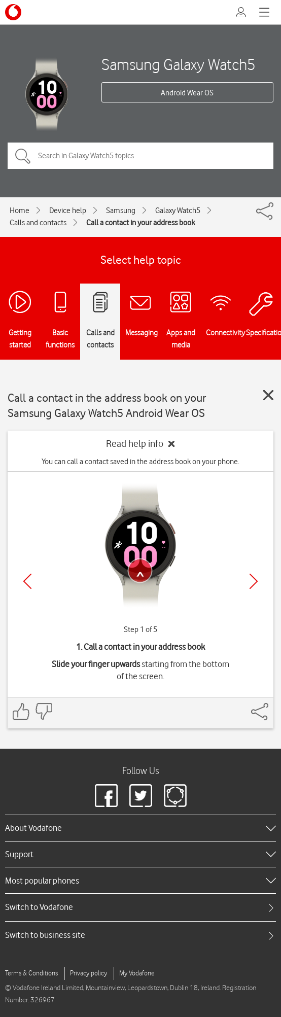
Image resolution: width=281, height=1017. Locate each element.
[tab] (140, 907)
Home (19, 210)
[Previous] (27, 581)
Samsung (120, 210)
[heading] (140, 828)
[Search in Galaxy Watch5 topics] (140, 156)
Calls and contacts (38, 222)
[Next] (254, 581)
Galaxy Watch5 (177, 210)
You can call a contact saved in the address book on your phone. (140, 461)
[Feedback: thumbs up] (21, 711)
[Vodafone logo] (13, 12)
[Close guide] (268, 395)
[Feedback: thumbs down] (43, 711)
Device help (67, 210)
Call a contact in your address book (140, 222)
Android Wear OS (187, 92)
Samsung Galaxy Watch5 (178, 64)
